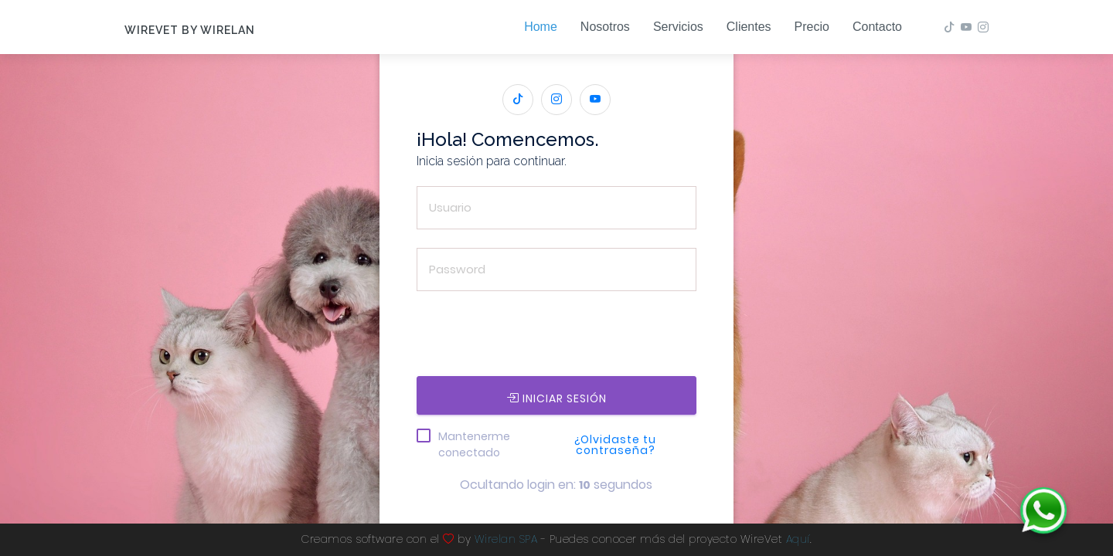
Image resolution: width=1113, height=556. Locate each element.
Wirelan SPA (506, 539)
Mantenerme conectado (474, 444)
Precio (812, 26)
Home (540, 26)
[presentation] (534, 340)
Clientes (749, 26)
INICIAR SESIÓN (556, 398)
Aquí (798, 539)
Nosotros (605, 26)
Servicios (678, 26)
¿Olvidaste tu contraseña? (615, 445)
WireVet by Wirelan (189, 30)
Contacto (877, 26)
